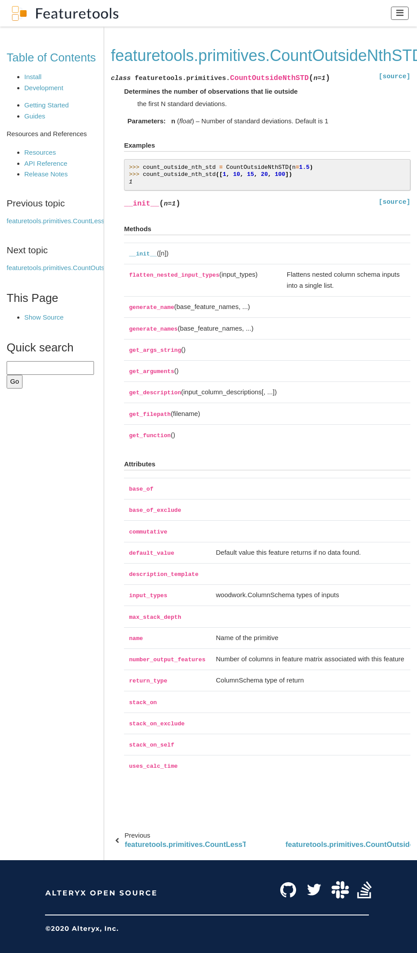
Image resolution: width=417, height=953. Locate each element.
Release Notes (46, 174)
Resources (40, 152)
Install (32, 76)
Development (43, 87)
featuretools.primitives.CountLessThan (63, 221)
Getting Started (46, 105)
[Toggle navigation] (400, 13)
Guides (34, 116)
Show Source (44, 317)
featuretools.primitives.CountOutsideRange (70, 267)
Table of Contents (51, 57)
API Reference (46, 163)
